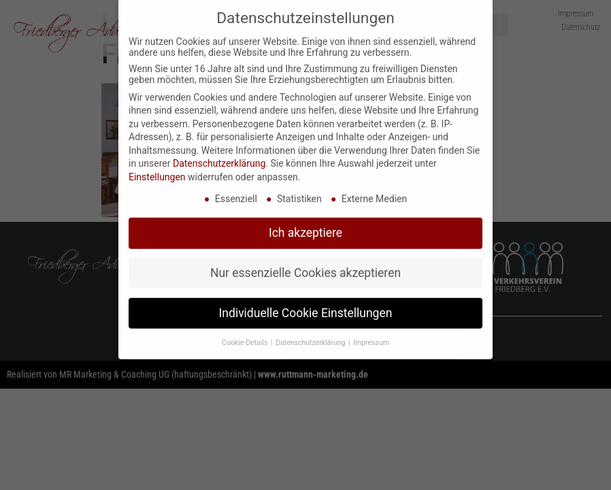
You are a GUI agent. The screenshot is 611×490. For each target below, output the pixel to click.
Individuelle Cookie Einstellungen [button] (306, 299)
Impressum (371, 329)
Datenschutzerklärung (219, 150)
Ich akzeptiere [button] (305, 219)
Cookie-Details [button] (245, 329)
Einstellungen (157, 163)
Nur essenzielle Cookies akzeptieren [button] (305, 259)
